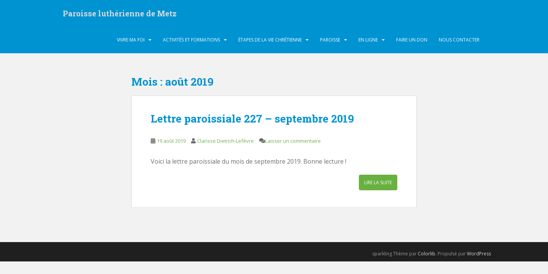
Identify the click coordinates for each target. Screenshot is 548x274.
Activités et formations (191, 40)
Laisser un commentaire (293, 140)
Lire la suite (378, 182)
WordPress (479, 253)
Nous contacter (459, 40)
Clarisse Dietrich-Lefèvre (225, 140)
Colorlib (426, 253)
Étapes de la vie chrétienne (270, 40)
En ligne (368, 40)
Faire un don (411, 40)
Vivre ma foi (131, 40)
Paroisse (330, 40)
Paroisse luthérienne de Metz (120, 13)
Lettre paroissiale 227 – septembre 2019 (252, 119)
